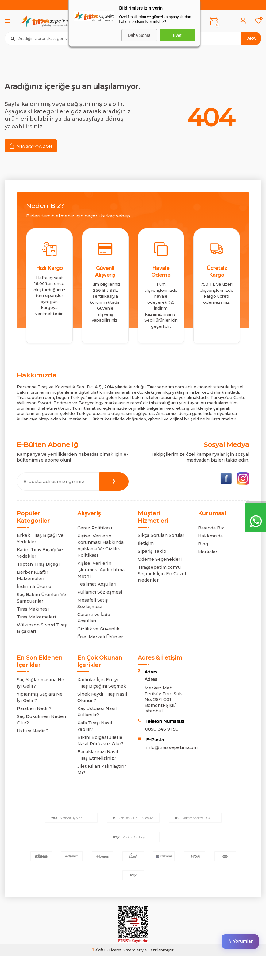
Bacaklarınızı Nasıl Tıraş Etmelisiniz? (97, 755)
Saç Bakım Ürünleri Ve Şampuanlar (41, 598)
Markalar (207, 552)
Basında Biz (211, 528)
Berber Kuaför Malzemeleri (32, 575)
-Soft (98, 950)
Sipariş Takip (152, 551)
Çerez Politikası (94, 528)
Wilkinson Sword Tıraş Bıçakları (42, 628)
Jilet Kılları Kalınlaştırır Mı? (101, 769)
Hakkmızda (210, 536)
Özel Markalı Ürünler (100, 637)
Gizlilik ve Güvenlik (98, 629)
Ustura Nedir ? (32, 731)
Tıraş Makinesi (33, 609)
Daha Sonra (139, 35)
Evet (177, 35)
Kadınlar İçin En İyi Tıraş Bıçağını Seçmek (101, 683)
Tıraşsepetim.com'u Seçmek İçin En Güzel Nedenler (162, 573)
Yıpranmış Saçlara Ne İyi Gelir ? (40, 697)
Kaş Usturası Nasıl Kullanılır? (97, 712)
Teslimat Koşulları (96, 584)
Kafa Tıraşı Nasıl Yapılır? (94, 726)
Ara (251, 38)
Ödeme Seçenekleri (160, 559)
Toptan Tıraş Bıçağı (38, 564)
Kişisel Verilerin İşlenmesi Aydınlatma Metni (101, 569)
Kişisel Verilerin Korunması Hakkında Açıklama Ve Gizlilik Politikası (100, 545)
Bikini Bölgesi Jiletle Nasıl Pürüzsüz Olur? (100, 741)
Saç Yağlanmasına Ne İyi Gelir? (40, 683)
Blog (203, 544)
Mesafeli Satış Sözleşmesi (92, 603)
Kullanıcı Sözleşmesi (99, 592)
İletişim (146, 543)
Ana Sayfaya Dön (31, 145)
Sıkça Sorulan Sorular (161, 535)
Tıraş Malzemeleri (36, 617)
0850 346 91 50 (162, 729)
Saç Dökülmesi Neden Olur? (41, 720)
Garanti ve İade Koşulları (93, 618)
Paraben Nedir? (34, 708)
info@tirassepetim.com (172, 747)
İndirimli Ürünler (35, 586)
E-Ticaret (113, 950)
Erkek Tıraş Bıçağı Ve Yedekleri (40, 538)
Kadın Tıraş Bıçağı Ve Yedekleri (40, 553)
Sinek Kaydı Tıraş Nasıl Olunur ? (102, 697)
